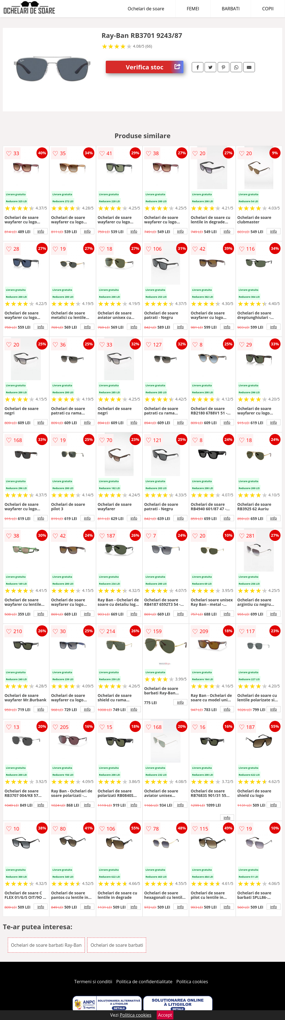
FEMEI (193, 9)
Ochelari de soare (146, 9)
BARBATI (231, 9)
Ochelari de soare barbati (116, 945)
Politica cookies (192, 981)
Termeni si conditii (93, 981)
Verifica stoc (154, 67)
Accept (165, 1015)
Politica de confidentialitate (144, 981)
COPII (268, 9)
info (40, 231)
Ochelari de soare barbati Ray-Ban (46, 945)
